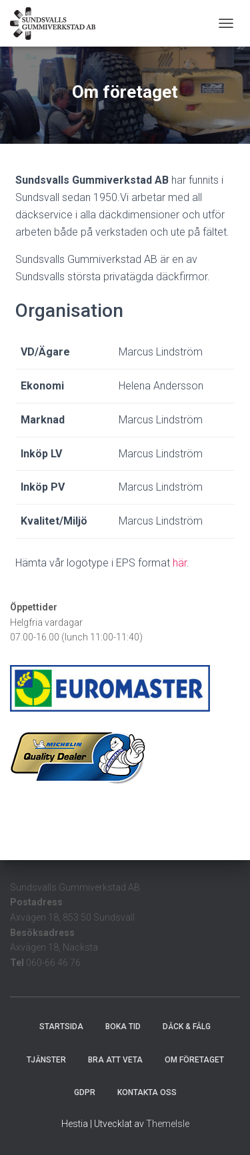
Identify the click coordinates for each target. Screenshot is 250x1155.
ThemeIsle (167, 1123)
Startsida (61, 1026)
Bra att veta (115, 1059)
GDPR (84, 1092)
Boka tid (123, 1026)
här (180, 563)
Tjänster (46, 1059)
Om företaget (194, 1059)
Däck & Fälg (187, 1026)
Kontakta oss (147, 1092)
